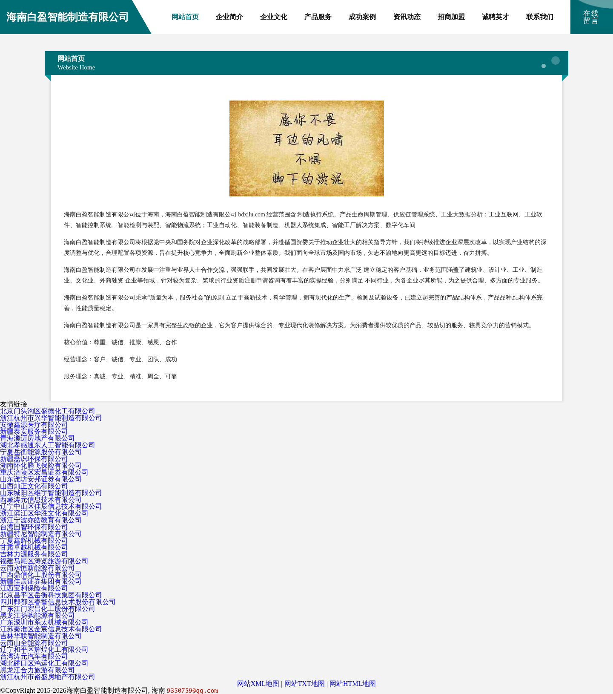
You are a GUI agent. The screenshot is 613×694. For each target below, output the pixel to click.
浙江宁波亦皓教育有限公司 (41, 520)
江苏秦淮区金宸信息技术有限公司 (51, 629)
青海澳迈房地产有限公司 (37, 438)
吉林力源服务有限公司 (34, 554)
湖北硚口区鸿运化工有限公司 (44, 663)
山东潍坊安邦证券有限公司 (41, 479)
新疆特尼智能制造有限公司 (41, 533)
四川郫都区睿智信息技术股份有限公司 (58, 601)
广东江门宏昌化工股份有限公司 (47, 608)
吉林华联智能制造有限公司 (41, 635)
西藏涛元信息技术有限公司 (41, 499)
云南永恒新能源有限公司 (37, 567)
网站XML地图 (258, 683)
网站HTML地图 (352, 683)
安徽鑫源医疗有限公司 (34, 424)
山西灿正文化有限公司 (34, 486)
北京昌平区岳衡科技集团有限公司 (51, 595)
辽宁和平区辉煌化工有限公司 (44, 649)
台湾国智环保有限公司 (34, 526)
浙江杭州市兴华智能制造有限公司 (51, 417)
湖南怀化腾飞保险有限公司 (41, 465)
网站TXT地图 (304, 683)
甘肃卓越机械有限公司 (34, 547)
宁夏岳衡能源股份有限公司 (41, 451)
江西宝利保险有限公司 (34, 588)
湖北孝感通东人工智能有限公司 (47, 445)
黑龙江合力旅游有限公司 (37, 670)
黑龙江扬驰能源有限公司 (37, 615)
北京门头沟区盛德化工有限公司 (47, 411)
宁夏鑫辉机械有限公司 (34, 540)
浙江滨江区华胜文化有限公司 (44, 513)
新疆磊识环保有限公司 (34, 458)
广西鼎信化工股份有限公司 (41, 574)
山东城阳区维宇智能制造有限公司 (51, 492)
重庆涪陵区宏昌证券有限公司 (44, 472)
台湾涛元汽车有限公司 (34, 656)
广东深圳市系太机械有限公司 (44, 622)
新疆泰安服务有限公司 (34, 431)
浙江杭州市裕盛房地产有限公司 (47, 676)
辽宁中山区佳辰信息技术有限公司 (51, 506)
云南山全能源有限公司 (34, 642)
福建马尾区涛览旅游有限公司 (44, 560)
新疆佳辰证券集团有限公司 (41, 581)
